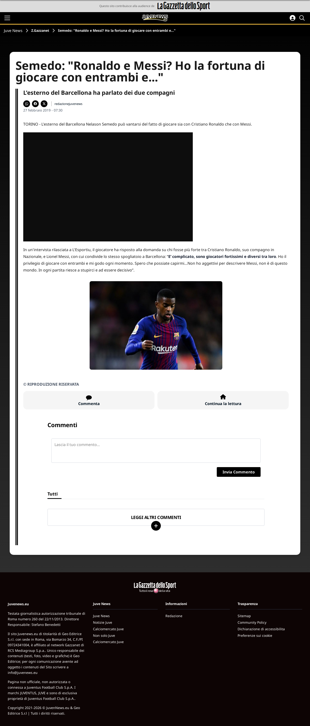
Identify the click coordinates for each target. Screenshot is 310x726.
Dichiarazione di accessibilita (261, 629)
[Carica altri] (156, 526)
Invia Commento (239, 472)
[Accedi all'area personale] (292, 18)
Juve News (13, 30)
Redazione (173, 616)
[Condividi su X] (44, 103)
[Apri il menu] (7, 18)
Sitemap (244, 616)
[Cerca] (302, 18)
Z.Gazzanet (40, 30)
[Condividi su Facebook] (35, 103)
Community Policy (252, 622)
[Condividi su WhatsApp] (26, 103)
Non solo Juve (104, 635)
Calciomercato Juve (108, 629)
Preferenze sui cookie (255, 635)
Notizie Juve (102, 622)
